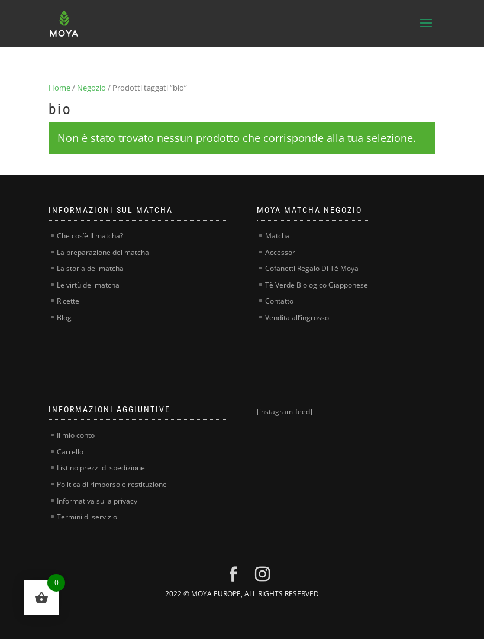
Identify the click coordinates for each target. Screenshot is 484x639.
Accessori (281, 252)
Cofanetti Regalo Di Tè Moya (312, 268)
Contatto (279, 301)
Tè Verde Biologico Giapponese (316, 285)
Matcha (277, 236)
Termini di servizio (87, 517)
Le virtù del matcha (88, 285)
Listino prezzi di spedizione (101, 468)
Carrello (70, 452)
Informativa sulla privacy (97, 501)
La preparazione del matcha (103, 252)
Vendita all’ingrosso (297, 317)
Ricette (68, 301)
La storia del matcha (90, 268)
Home (59, 87)
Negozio (91, 87)
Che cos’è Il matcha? (90, 236)
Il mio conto (76, 435)
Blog (64, 317)
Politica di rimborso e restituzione (112, 484)
